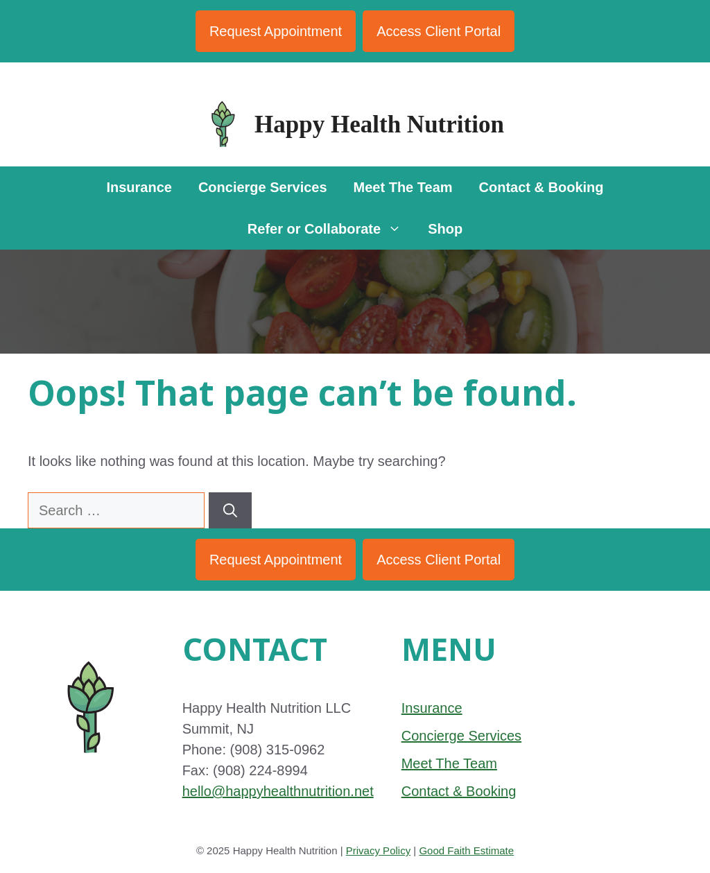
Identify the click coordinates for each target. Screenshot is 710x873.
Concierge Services (262, 187)
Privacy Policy (378, 850)
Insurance (138, 187)
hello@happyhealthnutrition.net (278, 791)
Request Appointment (275, 31)
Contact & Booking (541, 187)
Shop (445, 228)
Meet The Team (403, 187)
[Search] (230, 510)
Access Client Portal (438, 31)
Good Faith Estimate (466, 850)
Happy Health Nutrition (379, 124)
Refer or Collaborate (331, 229)
